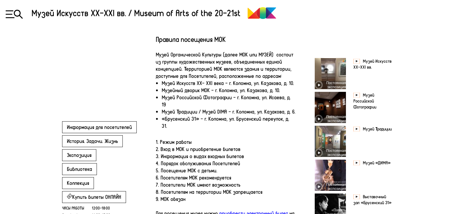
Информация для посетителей (99, 126)
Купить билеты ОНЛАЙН (94, 196)
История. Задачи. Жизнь (92, 140)
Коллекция (78, 182)
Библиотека (79, 168)
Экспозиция (79, 154)
